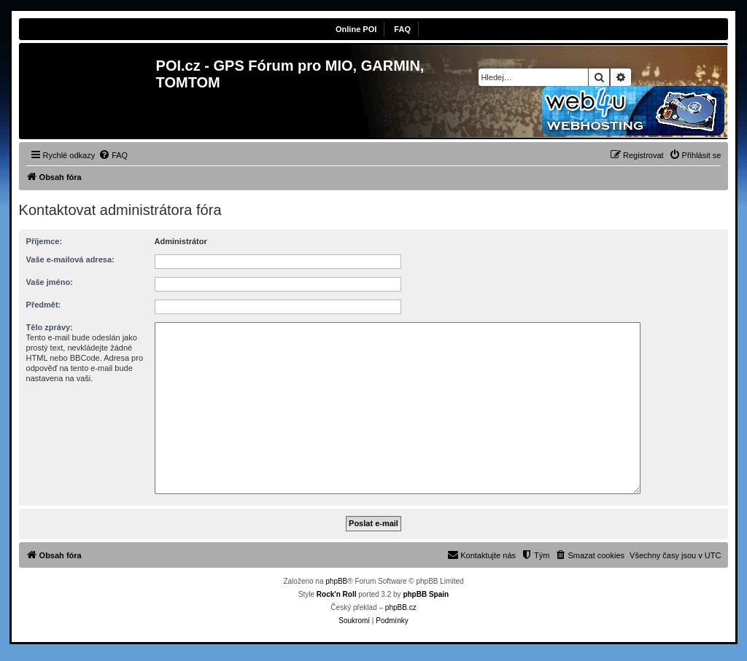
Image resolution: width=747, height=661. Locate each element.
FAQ (402, 29)
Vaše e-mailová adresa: (70, 259)
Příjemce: (44, 241)
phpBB (336, 581)
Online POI (356, 29)
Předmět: (43, 304)
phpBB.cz (401, 607)
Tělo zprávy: (49, 327)
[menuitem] (113, 155)
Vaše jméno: (49, 282)
